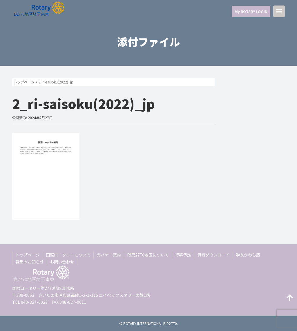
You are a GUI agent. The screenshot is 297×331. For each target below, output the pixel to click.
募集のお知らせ (29, 262)
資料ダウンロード (213, 255)
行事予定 (183, 255)
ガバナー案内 (109, 255)
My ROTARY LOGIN (251, 11)
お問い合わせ (62, 262)
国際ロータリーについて (68, 255)
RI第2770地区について (148, 255)
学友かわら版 (248, 255)
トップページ (24, 81)
